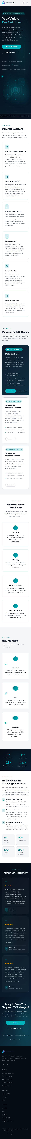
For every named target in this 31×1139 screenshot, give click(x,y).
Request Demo (23, 391)
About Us (4, 1108)
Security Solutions (7, 1079)
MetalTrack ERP (6, 1094)
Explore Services (10, 52)
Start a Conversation (11, 46)
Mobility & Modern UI (7, 1082)
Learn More (10, 391)
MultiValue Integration (8, 1073)
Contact (4, 1114)
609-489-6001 (15, 1028)
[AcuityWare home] (9, 2)
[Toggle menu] (27, 3)
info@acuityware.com (22, 1035)
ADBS (3, 1100)
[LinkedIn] (7, 1064)
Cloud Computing (7, 1076)
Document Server (6, 1086)
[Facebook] (3, 1064)
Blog (3, 1111)
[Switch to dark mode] (23, 2)
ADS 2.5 (4, 1097)
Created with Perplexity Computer (9, 1134)
